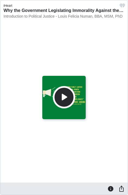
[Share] (121, 188)
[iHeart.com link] (122, 6)
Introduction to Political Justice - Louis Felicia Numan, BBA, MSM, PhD (63, 16)
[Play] (64, 97)
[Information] (110, 188)
